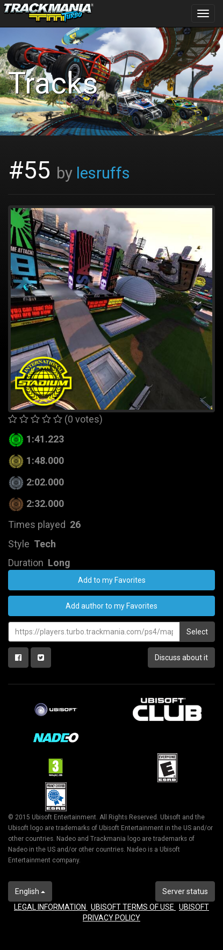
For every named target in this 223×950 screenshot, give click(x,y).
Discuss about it (181, 657)
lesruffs (103, 173)
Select (197, 631)
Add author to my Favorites (111, 606)
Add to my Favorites (112, 580)
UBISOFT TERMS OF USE (133, 907)
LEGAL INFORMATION (51, 907)
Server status (185, 891)
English (30, 891)
